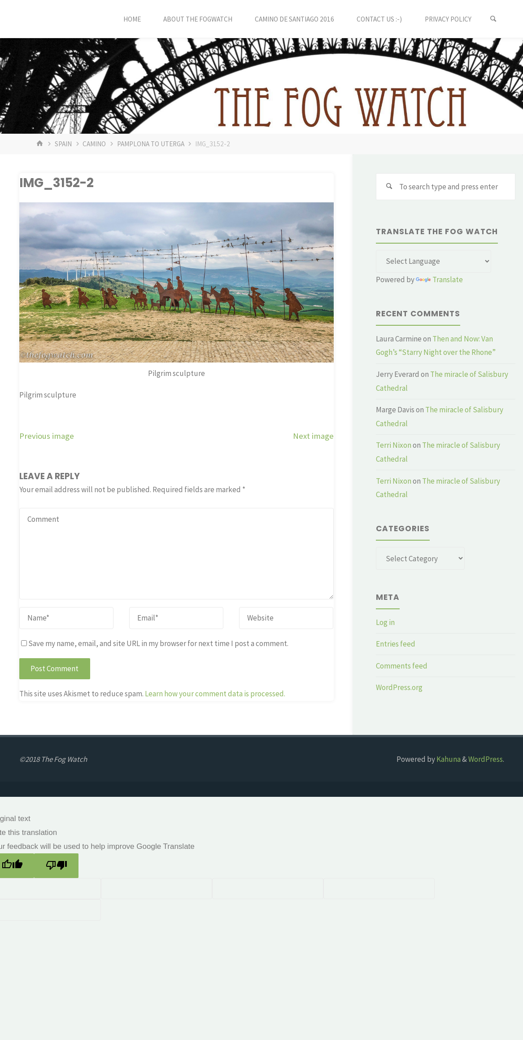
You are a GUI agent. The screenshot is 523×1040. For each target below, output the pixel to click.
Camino (94, 144)
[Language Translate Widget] (433, 261)
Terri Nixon (393, 445)
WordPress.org (399, 687)
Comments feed (401, 666)
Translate (439, 279)
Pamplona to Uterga (150, 144)
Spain (63, 144)
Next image (313, 436)
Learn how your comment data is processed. (215, 694)
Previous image (46, 436)
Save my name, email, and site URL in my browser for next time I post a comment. (154, 643)
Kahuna (448, 759)
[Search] (493, 19)
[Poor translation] (56, 865)
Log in (385, 622)
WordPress (485, 759)
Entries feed (395, 644)
